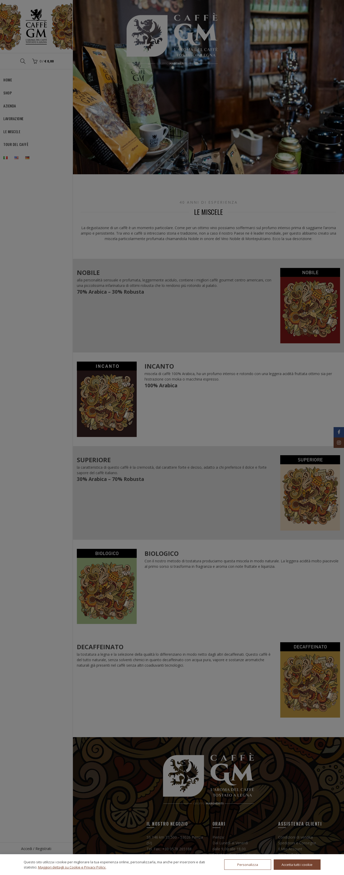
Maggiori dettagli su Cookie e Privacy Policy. (72, 867)
